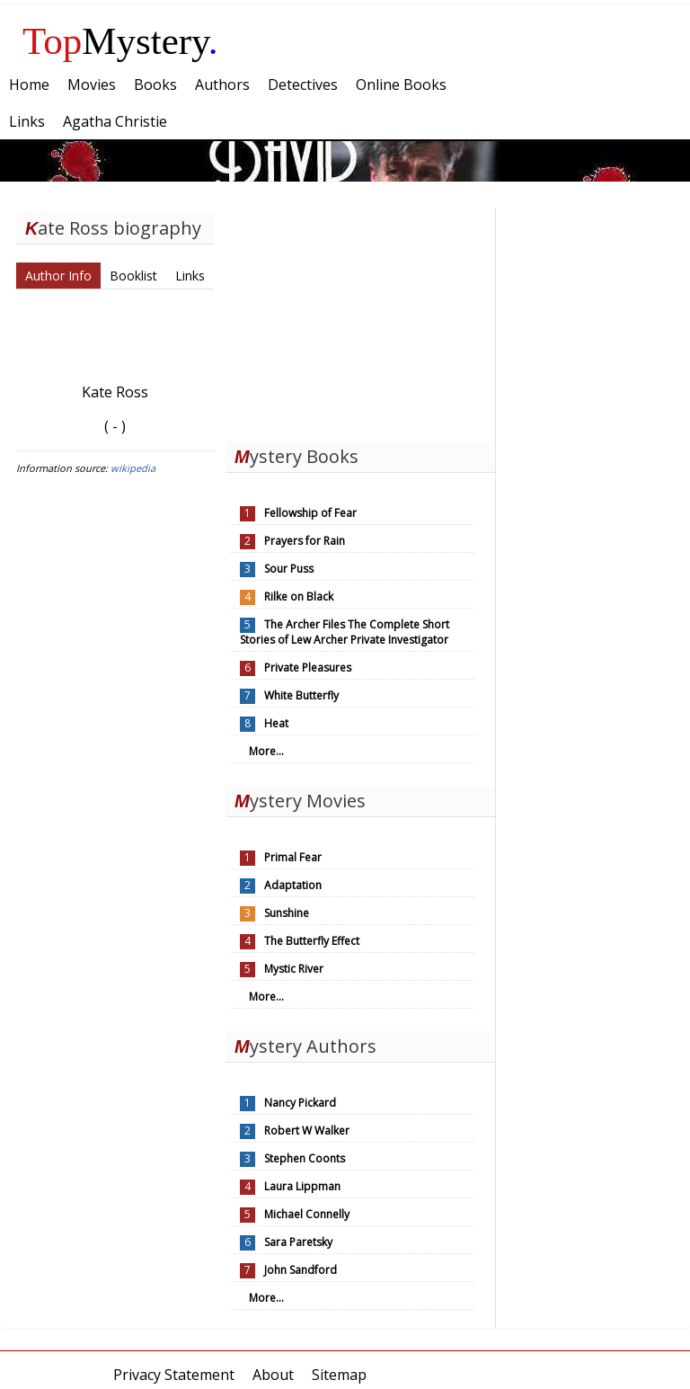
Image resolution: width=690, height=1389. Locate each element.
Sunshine (286, 913)
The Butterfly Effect (311, 940)
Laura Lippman (302, 1186)
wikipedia (133, 468)
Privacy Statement (173, 1375)
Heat (276, 723)
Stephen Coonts (304, 1158)
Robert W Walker (306, 1130)
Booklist (133, 275)
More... (266, 751)
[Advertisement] (360, 321)
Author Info (58, 275)
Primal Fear (293, 857)
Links (190, 275)
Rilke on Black (298, 596)
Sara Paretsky (298, 1242)
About (273, 1375)
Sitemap (339, 1375)
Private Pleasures (307, 667)
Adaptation (293, 885)
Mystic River (293, 968)
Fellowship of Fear (310, 513)
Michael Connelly (306, 1214)
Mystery (120, 41)
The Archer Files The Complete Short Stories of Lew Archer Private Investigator (344, 632)
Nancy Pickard (300, 1102)
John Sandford (300, 1270)
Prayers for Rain (304, 540)
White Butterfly (301, 695)
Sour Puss (289, 568)
